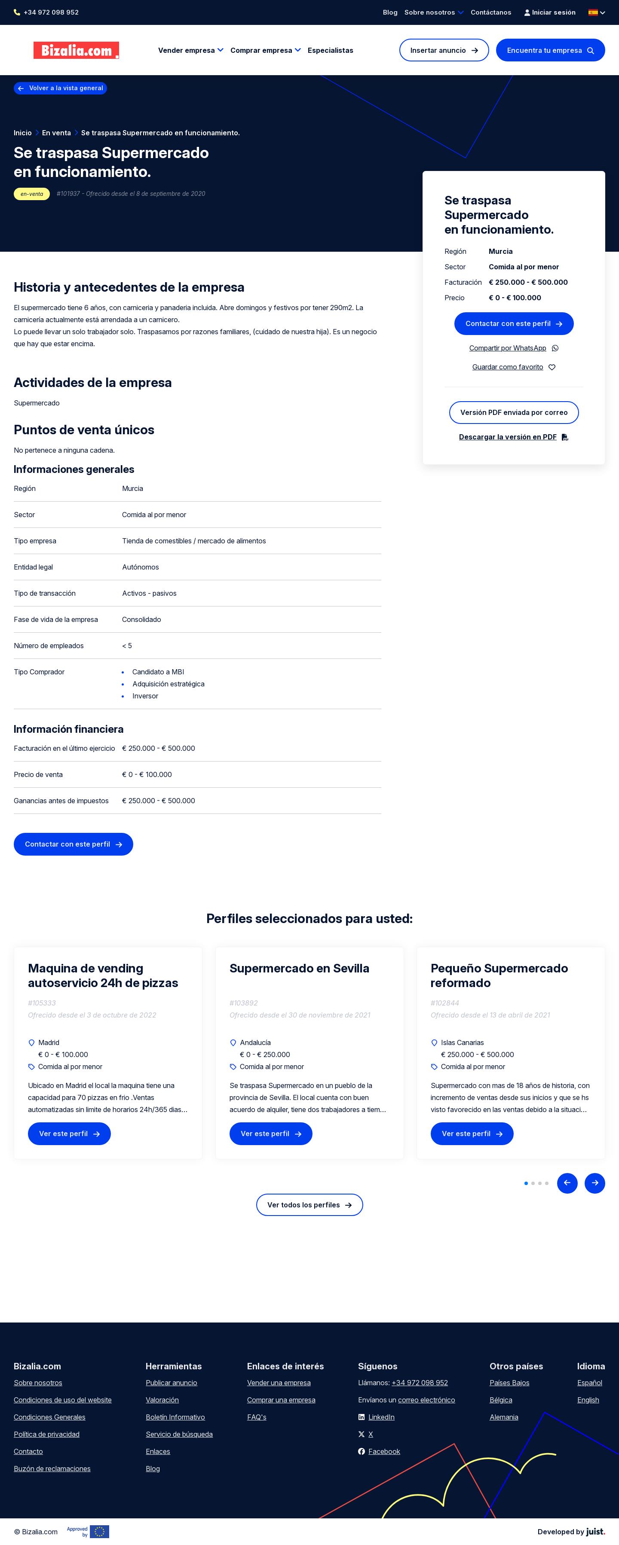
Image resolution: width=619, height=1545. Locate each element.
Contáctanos (491, 12)
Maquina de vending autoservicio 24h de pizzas (103, 975)
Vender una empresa (279, 1382)
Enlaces (158, 1451)
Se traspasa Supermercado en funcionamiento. (160, 132)
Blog (390, 12)
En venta (56, 132)
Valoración (162, 1400)
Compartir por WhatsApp (507, 348)
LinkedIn (381, 1417)
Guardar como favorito (507, 367)
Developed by (571, 1531)
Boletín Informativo (175, 1417)
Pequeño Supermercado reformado (499, 975)
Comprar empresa (261, 50)
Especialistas (330, 50)
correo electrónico (426, 1400)
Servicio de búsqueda (179, 1434)
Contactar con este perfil (67, 844)
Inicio (23, 132)
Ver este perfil (63, 1133)
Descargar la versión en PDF (508, 437)
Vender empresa (186, 50)
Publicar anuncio (171, 1382)
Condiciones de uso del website (63, 1400)
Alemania (504, 1417)
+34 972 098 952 (51, 12)
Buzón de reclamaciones (52, 1468)
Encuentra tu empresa (544, 50)
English (588, 1400)
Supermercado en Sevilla (300, 968)
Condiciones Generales (50, 1417)
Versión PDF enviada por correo (514, 412)
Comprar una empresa (281, 1400)
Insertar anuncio (438, 50)
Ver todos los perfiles (303, 1205)
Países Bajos (510, 1382)
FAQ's (257, 1417)
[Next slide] (595, 1183)
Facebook (384, 1451)
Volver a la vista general (66, 87)
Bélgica (501, 1400)
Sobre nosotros (429, 12)
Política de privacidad (47, 1434)
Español (589, 1382)
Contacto (28, 1451)
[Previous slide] (567, 1183)
